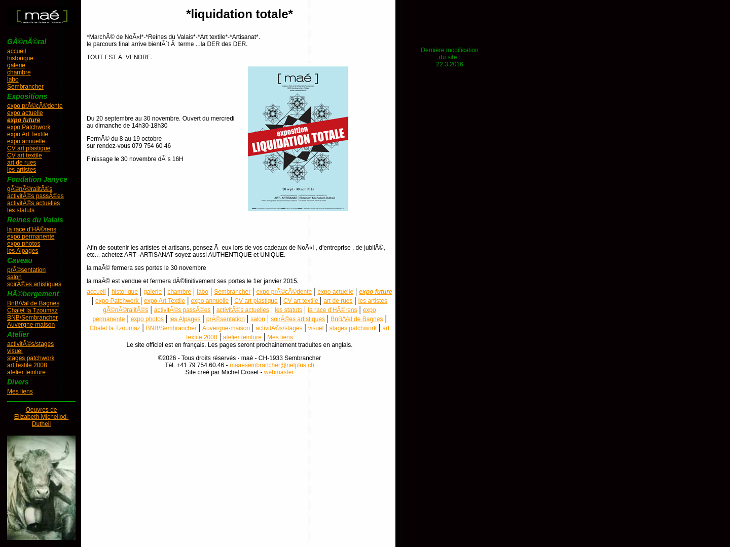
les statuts (20, 210)
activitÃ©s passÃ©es (35, 196)
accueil (16, 51)
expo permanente (30, 236)
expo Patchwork (28, 127)
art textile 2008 (27, 365)
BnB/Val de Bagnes (33, 303)
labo (13, 79)
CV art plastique (28, 148)
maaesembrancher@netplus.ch (272, 365)
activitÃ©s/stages (30, 343)
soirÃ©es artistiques (34, 284)
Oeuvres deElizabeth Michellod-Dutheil (41, 416)
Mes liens (20, 391)
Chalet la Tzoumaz (32, 310)
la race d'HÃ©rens (31, 229)
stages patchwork (30, 358)
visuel (15, 351)
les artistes (21, 169)
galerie (16, 65)
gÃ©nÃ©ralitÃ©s (29, 188)
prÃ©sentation (26, 270)
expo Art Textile (27, 134)
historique (20, 58)
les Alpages (22, 250)
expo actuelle (25, 112)
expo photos (23, 243)
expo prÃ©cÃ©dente (35, 105)
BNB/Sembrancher (32, 317)
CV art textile (24, 155)
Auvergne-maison (31, 324)
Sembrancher (25, 86)
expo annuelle (26, 141)
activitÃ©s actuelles (33, 203)
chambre (19, 72)
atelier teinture (26, 372)
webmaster (279, 372)
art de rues (21, 162)
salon (14, 277)
